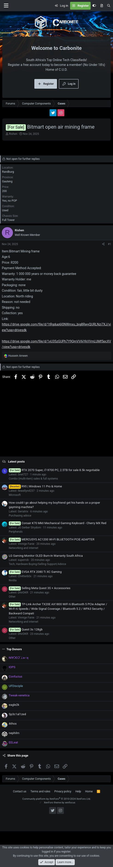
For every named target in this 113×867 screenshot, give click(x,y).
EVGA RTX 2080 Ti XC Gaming (35, 571)
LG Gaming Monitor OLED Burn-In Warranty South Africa (46, 555)
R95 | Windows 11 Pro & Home (35, 486)
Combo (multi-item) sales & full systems (33, 478)
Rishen (13, 134)
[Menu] (6, 5)
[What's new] (101, 5)
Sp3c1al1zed (17, 714)
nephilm (14, 733)
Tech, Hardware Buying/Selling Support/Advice (37, 564)
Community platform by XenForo (56, 798)
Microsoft (15, 495)
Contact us (19, 791)
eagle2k (14, 704)
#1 (109, 244)
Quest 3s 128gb (25, 629)
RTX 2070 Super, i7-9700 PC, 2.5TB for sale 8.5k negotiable (54, 470)
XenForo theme (52, 802)
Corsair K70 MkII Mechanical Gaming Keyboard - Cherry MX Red (57, 523)
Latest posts (16, 461)
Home (89, 791)
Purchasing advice (20, 515)
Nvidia (13, 580)
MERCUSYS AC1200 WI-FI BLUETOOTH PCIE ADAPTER (51, 539)
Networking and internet (23, 548)
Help (78, 791)
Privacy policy (62, 791)
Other (12, 596)
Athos (13, 723)
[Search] (108, 5)
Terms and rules (40, 791)
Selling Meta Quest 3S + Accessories (39, 588)
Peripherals (16, 531)
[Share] (103, 244)
